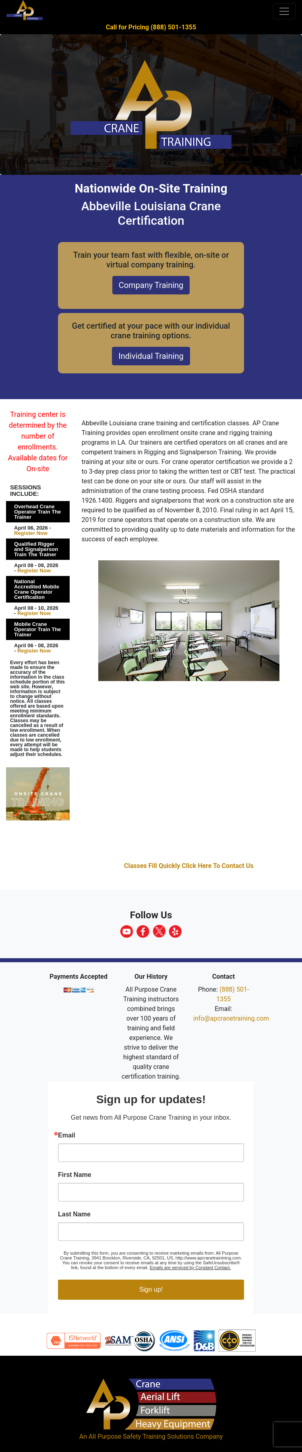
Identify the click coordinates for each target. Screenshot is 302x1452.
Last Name (74, 1214)
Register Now (31, 533)
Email (66, 1135)
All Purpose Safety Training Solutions (141, 1436)
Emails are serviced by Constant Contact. (190, 1267)
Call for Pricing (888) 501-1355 (151, 27)
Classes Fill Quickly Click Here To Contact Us (189, 866)
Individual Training (150, 356)
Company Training (151, 285)
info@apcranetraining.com (231, 1018)
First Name (74, 1175)
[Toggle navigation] (284, 11)
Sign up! (151, 1289)
